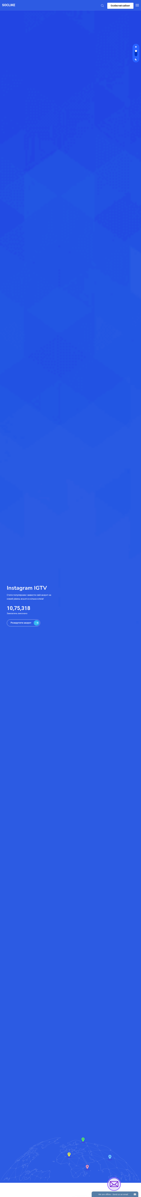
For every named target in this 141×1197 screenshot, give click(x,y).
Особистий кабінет (120, 5)
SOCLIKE (8, 5)
